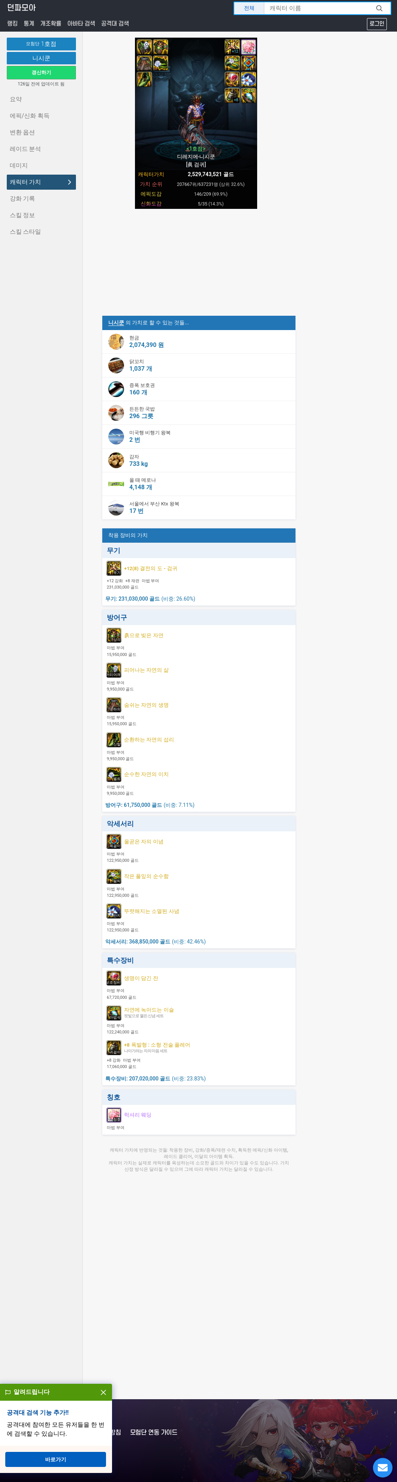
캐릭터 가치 (41, 182)
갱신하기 (41, 72)
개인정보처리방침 (99, 1432)
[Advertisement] (196, 263)
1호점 (41, 44)
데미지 (19, 165)
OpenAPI (59, 1452)
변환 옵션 (22, 132)
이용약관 (57, 1432)
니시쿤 (41, 58)
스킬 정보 (22, 215)
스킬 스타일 (25, 231)
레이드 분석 (25, 148)
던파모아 (21, 8)
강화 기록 (22, 198)
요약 (16, 99)
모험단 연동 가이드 (153, 1432)
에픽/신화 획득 (30, 115)
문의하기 (26, 1432)
